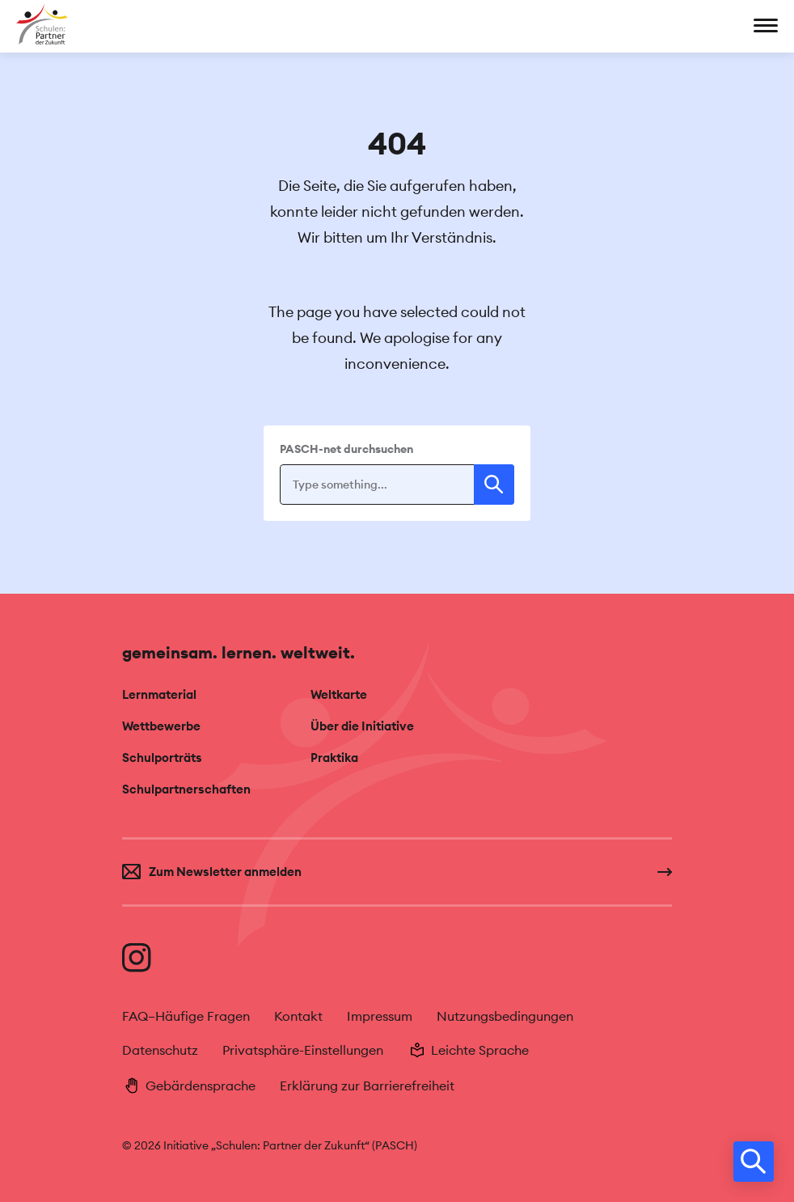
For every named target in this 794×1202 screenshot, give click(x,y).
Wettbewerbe (161, 726)
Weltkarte (338, 694)
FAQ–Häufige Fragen (186, 1016)
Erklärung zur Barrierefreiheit (367, 1086)
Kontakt (298, 1016)
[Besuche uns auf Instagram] (136, 957)
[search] (753, 1161)
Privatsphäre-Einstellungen (302, 1050)
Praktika (334, 757)
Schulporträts (162, 757)
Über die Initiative (362, 726)
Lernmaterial (159, 694)
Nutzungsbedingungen (505, 1016)
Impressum (379, 1016)
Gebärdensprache (189, 1085)
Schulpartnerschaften (186, 789)
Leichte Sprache (468, 1050)
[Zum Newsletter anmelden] (397, 872)
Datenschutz (160, 1050)
